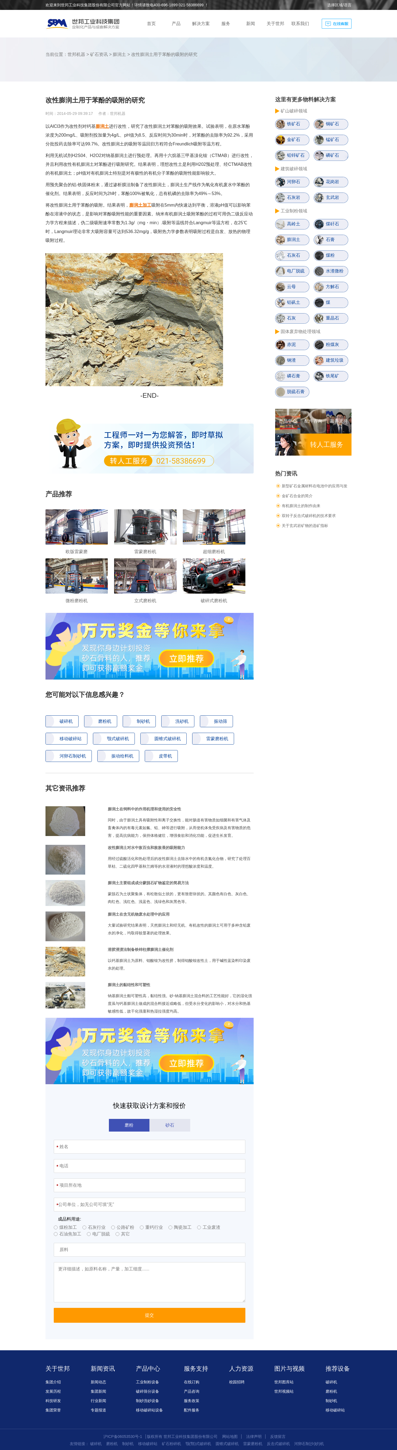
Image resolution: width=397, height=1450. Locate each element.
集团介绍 (53, 1382)
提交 (149, 1315)
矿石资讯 (99, 54)
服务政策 (191, 1400)
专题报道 (98, 1410)
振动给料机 (122, 756)
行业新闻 (98, 1400)
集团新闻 (98, 1391)
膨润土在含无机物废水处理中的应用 (139, 914)
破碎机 (66, 721)
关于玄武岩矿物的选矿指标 (305, 525)
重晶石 (332, 318)
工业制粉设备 (147, 1382)
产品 (176, 23)
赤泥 (291, 344)
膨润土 (119, 54)
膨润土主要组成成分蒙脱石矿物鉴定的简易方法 (148, 883)
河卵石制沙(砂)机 (309, 1443)
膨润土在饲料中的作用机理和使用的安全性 (144, 809)
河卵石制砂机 (73, 756)
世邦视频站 (284, 1391)
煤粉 (330, 255)
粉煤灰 (332, 344)
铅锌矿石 (296, 155)
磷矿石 (332, 155)
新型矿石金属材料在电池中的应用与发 (314, 486)
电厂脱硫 (296, 271)
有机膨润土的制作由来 (301, 506)
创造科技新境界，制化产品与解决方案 (83, 23)
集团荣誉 (53, 1410)
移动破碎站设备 (149, 1410)
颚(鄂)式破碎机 (198, 1443)
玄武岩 (332, 197)
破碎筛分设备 (147, 1391)
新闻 (250, 23)
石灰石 (293, 255)
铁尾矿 (332, 376)
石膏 (330, 239)
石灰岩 (293, 197)
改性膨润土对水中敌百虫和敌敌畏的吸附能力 (146, 847)
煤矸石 (332, 223)
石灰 (291, 318)
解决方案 (201, 23)
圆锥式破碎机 (167, 738)
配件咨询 (313, 421)
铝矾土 (293, 302)
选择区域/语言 (339, 5)
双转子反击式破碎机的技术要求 (309, 515)
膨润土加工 (140, 205)
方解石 (332, 286)
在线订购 (191, 1382)
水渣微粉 (335, 271)
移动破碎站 (71, 738)
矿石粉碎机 (171, 1443)
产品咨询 (191, 1391)
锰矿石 (332, 139)
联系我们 (300, 23)
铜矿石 (332, 123)
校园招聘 (237, 1382)
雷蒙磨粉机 (217, 738)
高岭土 (293, 223)
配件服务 (191, 1410)
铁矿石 (293, 123)
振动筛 (220, 721)
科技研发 (53, 1400)
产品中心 (288, 421)
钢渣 (291, 360)
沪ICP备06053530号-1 (122, 1436)
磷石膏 (293, 376)
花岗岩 (332, 181)
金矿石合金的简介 (297, 496)
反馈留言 (278, 1436)
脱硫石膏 (296, 391)
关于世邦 (275, 23)
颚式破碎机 (118, 738)
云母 (291, 286)
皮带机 (165, 756)
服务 (225, 23)
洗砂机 (182, 721)
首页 (151, 23)
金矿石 (293, 139)
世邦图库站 (284, 1382)
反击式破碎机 (278, 1443)
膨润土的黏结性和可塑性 (129, 985)
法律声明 (254, 1436)
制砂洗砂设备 (147, 1400)
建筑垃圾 (335, 360)
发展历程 (53, 1391)
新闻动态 (98, 1382)
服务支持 (339, 421)
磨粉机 (104, 721)
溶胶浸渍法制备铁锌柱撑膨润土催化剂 (140, 949)
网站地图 (230, 1436)
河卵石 (293, 181)
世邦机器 (76, 54)
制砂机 (143, 721)
